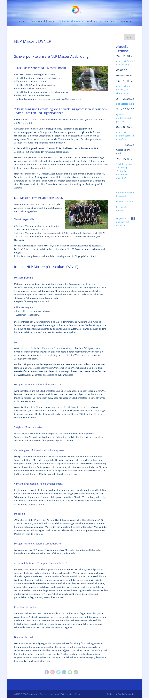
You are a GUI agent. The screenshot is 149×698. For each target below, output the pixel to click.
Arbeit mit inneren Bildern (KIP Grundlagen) (125, 89)
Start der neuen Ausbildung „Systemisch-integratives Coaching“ (124, 171)
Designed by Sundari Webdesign (121, 694)
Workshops (92, 21)
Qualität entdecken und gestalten (123, 118)
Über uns (109, 21)
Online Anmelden (124, 201)
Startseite (22, 21)
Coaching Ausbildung (41, 21)
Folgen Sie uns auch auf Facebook (122, 222)
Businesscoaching (125, 104)
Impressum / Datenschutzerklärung (64, 694)
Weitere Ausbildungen (69, 21)
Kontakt (125, 21)
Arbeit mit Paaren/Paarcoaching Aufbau (125, 136)
